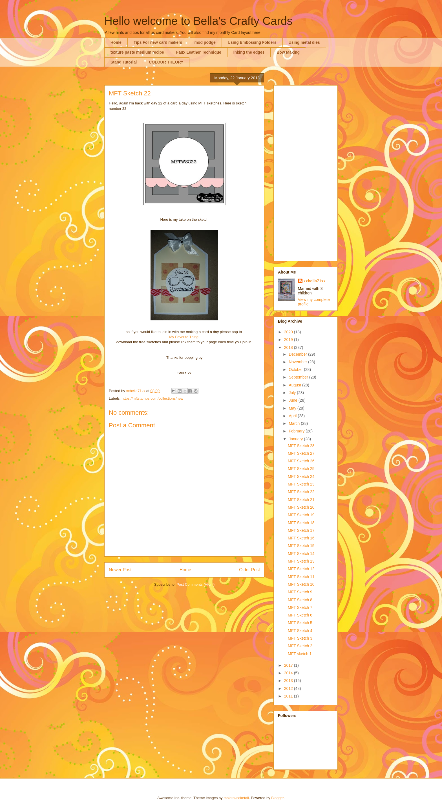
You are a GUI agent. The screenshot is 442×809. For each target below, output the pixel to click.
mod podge (204, 42)
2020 (289, 332)
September (299, 377)
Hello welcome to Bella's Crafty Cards (198, 21)
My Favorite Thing (183, 337)
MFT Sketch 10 (301, 584)
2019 (289, 339)
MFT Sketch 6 (300, 615)
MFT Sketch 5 (300, 622)
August (295, 385)
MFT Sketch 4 (300, 630)
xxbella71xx (315, 281)
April (293, 416)
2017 (289, 665)
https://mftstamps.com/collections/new (153, 398)
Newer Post (120, 569)
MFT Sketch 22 (301, 491)
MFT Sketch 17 (301, 530)
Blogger (277, 798)
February (297, 431)
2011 (289, 696)
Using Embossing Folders (252, 42)
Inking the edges (248, 52)
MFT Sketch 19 (301, 515)
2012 (289, 688)
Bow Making (288, 52)
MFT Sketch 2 (300, 646)
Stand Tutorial (124, 62)
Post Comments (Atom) (195, 584)
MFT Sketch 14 (301, 553)
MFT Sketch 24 (301, 476)
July (293, 392)
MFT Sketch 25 (301, 468)
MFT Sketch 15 (301, 545)
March (295, 423)
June (293, 400)
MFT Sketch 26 (301, 461)
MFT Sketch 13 (301, 561)
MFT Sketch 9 (300, 592)
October (296, 369)
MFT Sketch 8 (300, 600)
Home (116, 42)
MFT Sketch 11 (301, 576)
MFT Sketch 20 (301, 507)
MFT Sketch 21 (301, 499)
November (298, 362)
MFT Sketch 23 (301, 484)
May (293, 408)
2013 (289, 680)
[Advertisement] (305, 172)
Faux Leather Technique (198, 52)
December (298, 354)
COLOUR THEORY (166, 62)
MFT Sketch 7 (300, 607)
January (296, 439)
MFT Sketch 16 (301, 538)
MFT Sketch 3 (300, 638)
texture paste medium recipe (137, 52)
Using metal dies (304, 42)
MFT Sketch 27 (301, 453)
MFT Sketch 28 (301, 445)
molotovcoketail (236, 798)
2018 (289, 347)
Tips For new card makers (158, 42)
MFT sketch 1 (300, 653)
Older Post (249, 569)
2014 (289, 673)
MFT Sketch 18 (301, 523)
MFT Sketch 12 (301, 569)
